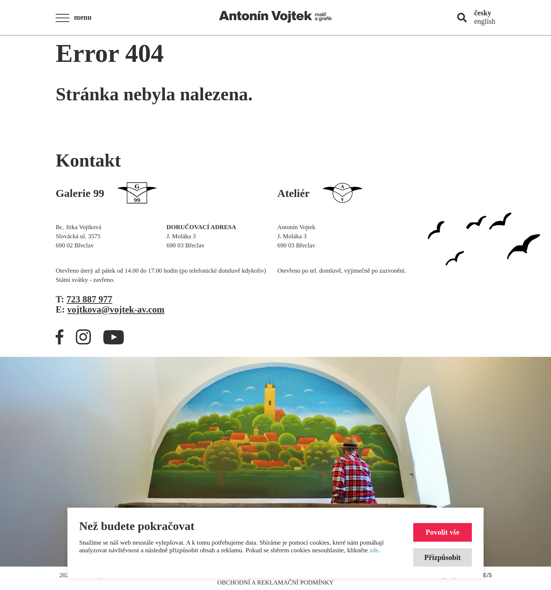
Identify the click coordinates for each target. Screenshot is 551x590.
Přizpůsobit (442, 557)
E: (110, 309)
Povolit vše (441, 531)
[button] (76, 18)
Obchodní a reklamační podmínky (275, 582)
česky (482, 13)
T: (84, 299)
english (484, 21)
